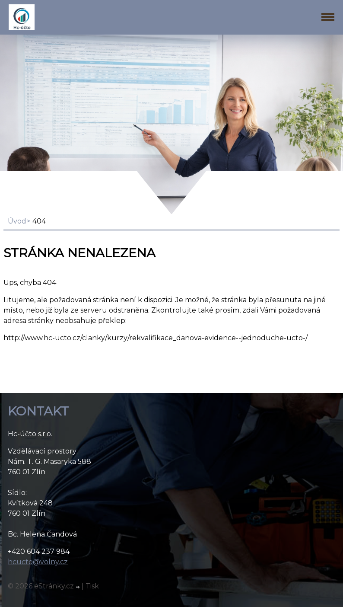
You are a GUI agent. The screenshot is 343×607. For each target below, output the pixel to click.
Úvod (17, 221)
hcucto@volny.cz (38, 562)
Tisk (92, 586)
